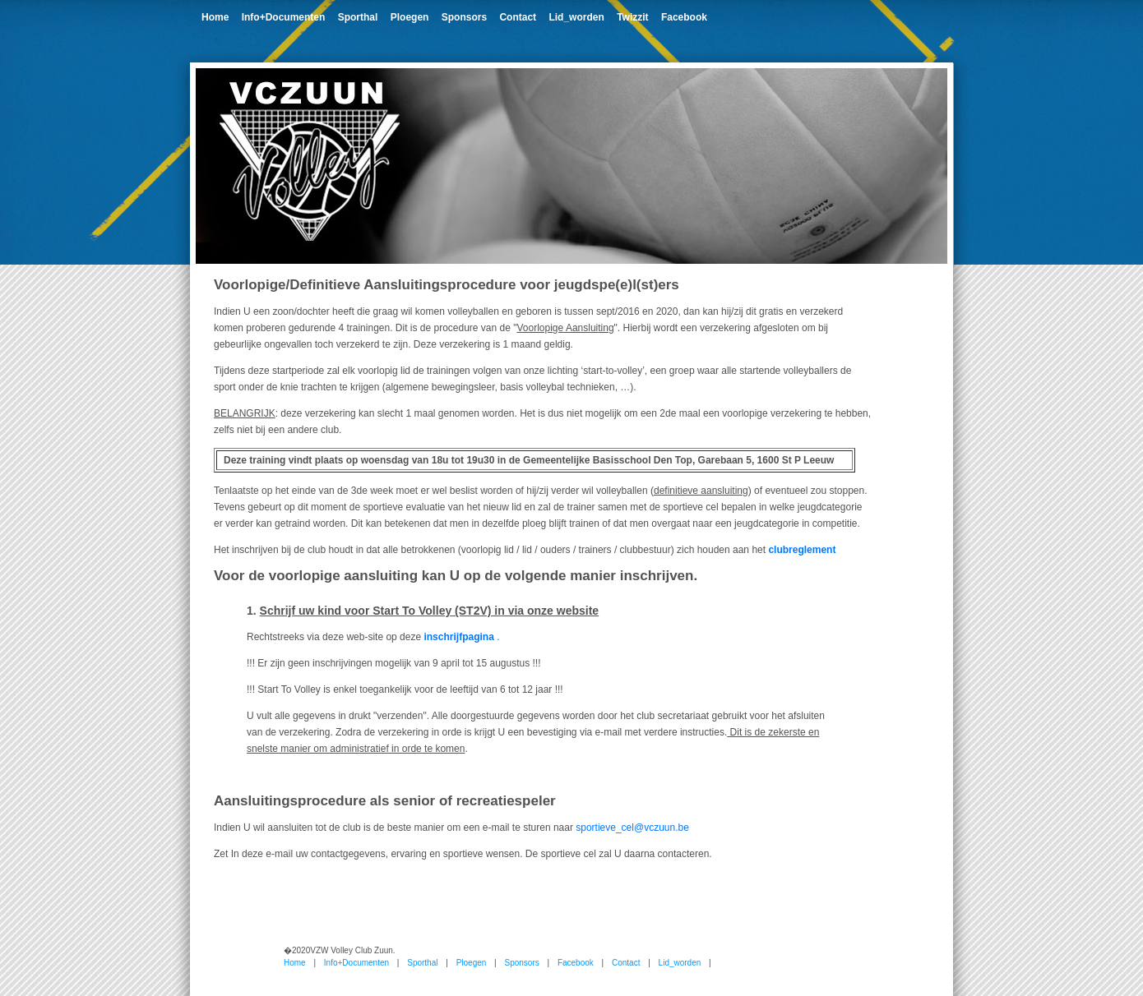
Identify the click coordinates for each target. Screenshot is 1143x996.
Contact (517, 17)
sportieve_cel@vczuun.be (632, 827)
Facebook (684, 17)
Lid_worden (576, 17)
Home (215, 17)
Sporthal (358, 17)
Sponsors (464, 17)
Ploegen (410, 17)
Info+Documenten (284, 17)
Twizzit (632, 17)
